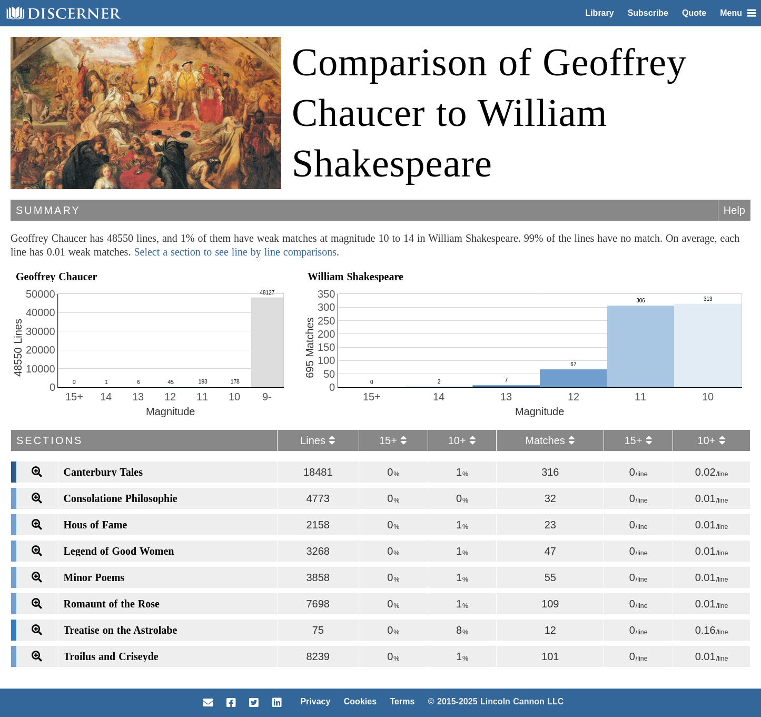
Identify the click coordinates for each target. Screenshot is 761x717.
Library (599, 12)
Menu (738, 12)
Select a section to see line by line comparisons (235, 252)
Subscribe (648, 12)
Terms (402, 701)
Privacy (315, 701)
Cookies (360, 701)
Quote (694, 12)
